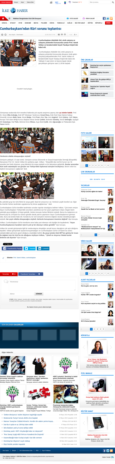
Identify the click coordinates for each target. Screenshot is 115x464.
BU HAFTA (97, 179)
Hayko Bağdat (94, 294)
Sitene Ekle (30, 2)
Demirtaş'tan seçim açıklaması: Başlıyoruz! (100, 66)
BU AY (103, 179)
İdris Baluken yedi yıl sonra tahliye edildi (18, 428)
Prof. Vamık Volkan (19, 257)
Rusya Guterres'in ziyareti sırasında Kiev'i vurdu (99, 94)
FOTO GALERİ (86, 133)
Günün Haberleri (6, 2)
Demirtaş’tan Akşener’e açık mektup (17, 441)
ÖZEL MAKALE (86, 373)
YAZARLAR (85, 185)
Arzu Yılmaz (94, 302)
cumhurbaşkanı (31, 257)
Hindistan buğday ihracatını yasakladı (99, 73)
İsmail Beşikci (94, 320)
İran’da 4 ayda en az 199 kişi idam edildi (18, 424)
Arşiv (22, 2)
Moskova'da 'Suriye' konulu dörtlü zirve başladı (21, 418)
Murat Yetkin (94, 285)
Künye (16, 2)
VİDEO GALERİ (86, 241)
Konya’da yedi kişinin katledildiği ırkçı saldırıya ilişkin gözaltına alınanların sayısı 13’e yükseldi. (97, 401)
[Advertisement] (39, 267)
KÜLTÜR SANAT (87, 411)
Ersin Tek (94, 199)
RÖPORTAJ (85, 335)
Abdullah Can (94, 227)
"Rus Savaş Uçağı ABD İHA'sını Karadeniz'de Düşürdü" (24, 434)
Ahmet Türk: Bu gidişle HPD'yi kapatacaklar (100, 80)
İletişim (14, 450)
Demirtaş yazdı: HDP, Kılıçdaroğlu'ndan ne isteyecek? (23, 431)
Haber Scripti (106, 457)
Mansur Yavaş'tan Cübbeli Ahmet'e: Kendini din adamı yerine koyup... (29, 421)
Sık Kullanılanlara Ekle (25, 450)
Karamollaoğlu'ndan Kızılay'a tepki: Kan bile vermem (23, 438)
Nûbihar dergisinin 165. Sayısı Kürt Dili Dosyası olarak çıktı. (97, 438)
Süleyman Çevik (94, 191)
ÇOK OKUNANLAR (88, 172)
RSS (37, 450)
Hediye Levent (94, 311)
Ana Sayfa (6, 450)
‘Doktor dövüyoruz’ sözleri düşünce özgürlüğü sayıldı (23, 415)
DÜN (91, 179)
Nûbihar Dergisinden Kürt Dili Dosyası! (27, 18)
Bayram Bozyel (94, 218)
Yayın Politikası (46, 450)
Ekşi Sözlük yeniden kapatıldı (14, 444)
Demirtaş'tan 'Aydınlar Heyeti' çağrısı (100, 87)
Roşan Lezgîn (94, 208)
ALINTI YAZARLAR (88, 280)
